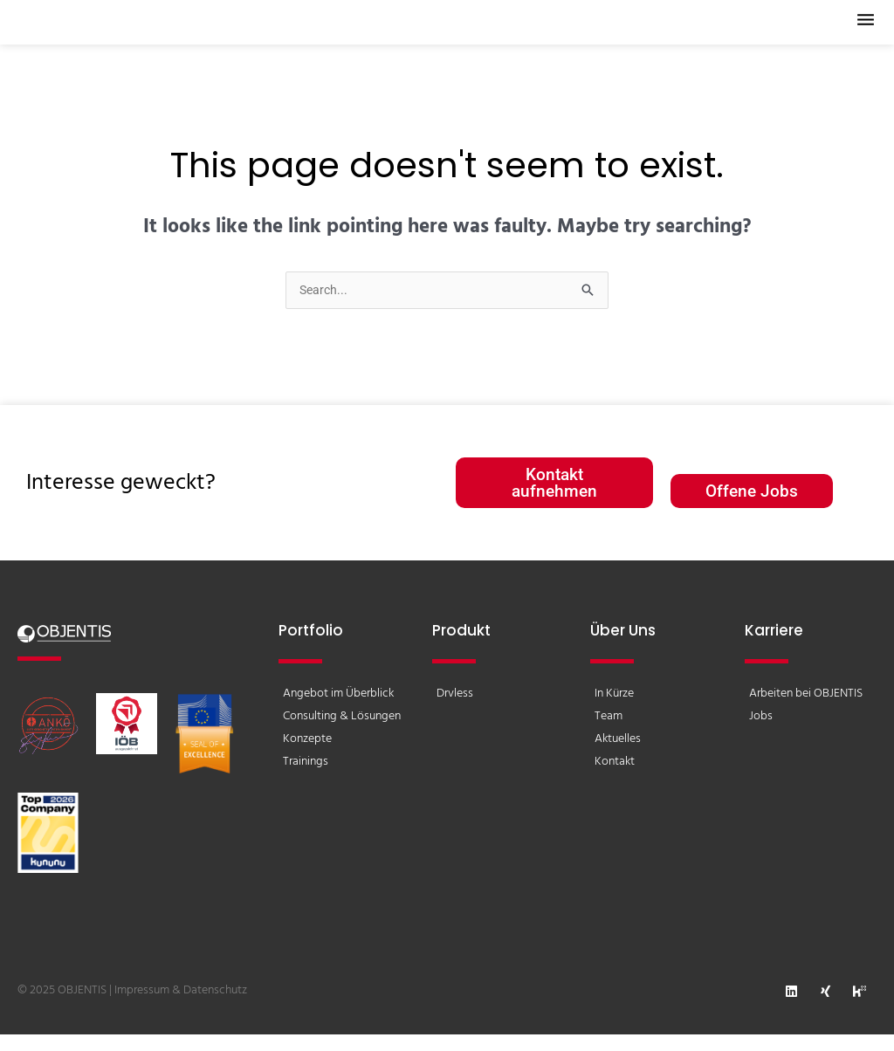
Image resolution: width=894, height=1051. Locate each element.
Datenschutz (215, 1007)
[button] (855, 30)
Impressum (141, 1007)
